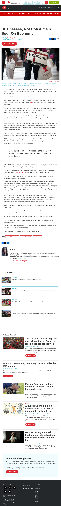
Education (14, 277)
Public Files (37, 488)
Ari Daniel (27, 392)
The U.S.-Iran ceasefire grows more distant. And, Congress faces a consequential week (41, 341)
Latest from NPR (26, 236)
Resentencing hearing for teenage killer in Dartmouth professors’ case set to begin (34, 290)
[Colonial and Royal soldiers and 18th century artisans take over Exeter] (6, 302)
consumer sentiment (21, 172)
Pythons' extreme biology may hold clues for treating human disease (39, 387)
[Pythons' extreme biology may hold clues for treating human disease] (13, 388)
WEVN (36, 497)
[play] (4, 8)
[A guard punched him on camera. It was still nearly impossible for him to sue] (13, 408)
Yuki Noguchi (11, 38)
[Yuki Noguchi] (5, 251)
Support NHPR (12, 471)
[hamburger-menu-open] (3, 2)
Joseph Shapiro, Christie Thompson (33, 413)
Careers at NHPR (27, 492)
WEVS (36, 501)
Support (54, 2)
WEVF (36, 494)
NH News (14, 288)
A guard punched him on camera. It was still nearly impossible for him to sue (39, 408)
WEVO (36, 498)
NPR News (37, 236)
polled (31, 102)
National (27, 403)
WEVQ (36, 500)
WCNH (36, 491)
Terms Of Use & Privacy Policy (38, 485)
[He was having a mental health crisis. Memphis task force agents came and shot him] (13, 436)
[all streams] (59, 8)
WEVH (36, 495)
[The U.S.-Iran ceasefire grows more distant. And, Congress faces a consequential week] (13, 343)
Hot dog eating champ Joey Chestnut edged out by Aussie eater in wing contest (33, 313)
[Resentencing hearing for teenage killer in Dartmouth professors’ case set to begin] (6, 291)
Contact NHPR (26, 485)
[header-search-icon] (46, 2)
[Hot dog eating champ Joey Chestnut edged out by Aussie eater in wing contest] (6, 313)
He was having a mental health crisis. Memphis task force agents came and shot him (40, 436)
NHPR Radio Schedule (28, 488)
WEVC (36, 492)
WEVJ (36, 496)
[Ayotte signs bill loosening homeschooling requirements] (6, 280)
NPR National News (12, 236)
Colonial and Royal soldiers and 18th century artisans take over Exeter (31, 302)
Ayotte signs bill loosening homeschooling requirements (27, 279)
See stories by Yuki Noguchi (19, 261)
